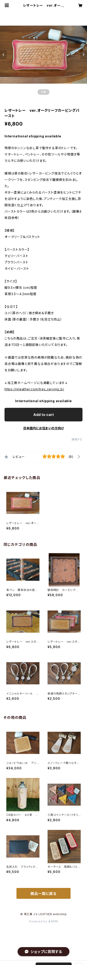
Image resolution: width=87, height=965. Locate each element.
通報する (76, 439)
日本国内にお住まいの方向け (43, 428)
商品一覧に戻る (43, 893)
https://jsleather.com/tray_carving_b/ (34, 389)
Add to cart (43, 414)
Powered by (43, 921)
